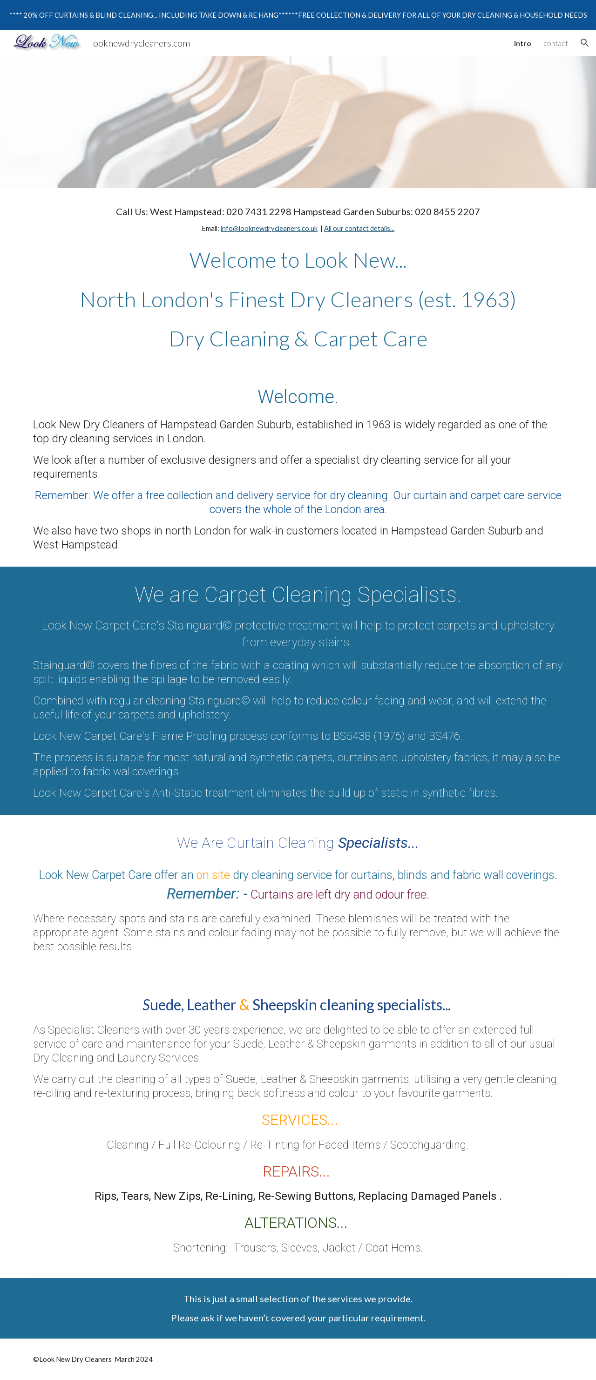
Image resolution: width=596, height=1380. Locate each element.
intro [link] (522, 43)
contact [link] (555, 43)
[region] (298, 15)
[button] (585, 43)
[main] (298, 220)
